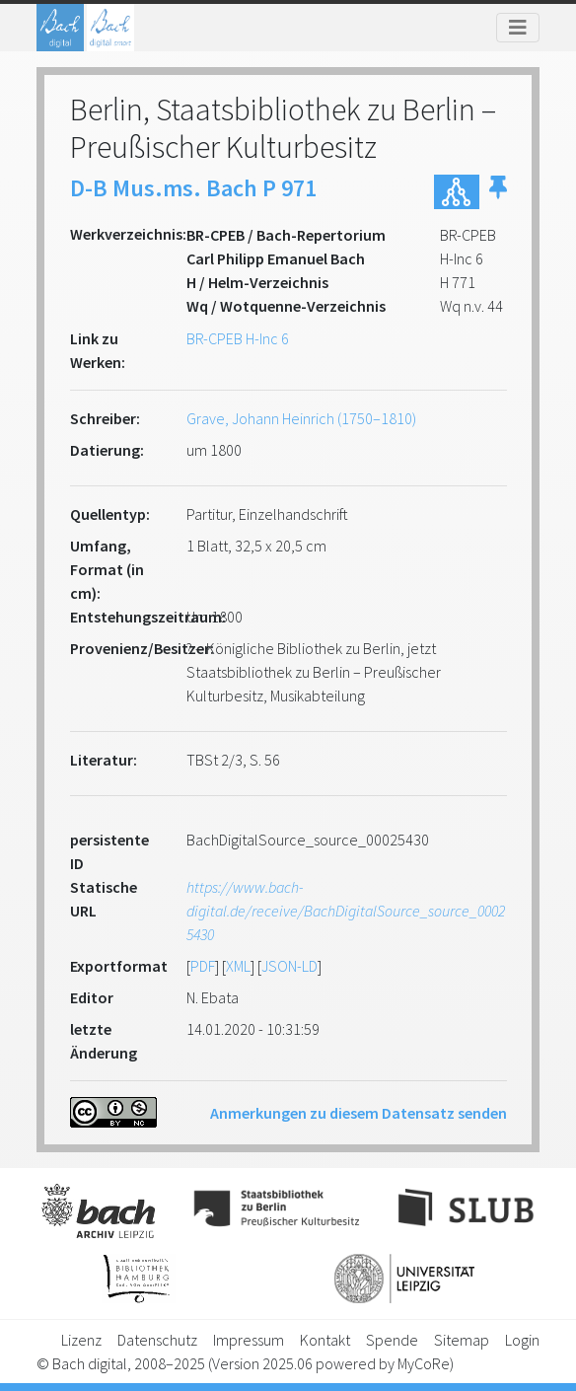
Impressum (248, 1340)
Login (522, 1340)
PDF (202, 966)
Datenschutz (157, 1340)
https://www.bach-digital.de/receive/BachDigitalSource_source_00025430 (345, 910)
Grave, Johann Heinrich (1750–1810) (301, 418)
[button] (498, 192)
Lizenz (81, 1340)
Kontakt (325, 1340)
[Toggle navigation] (518, 27)
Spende (392, 1340)
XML (238, 966)
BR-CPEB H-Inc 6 (237, 338)
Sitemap (461, 1340)
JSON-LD (289, 966)
